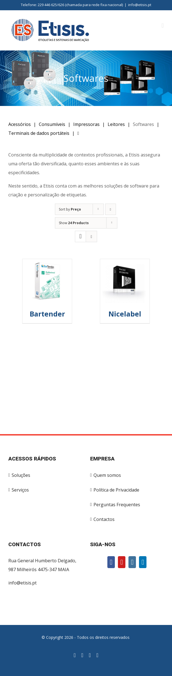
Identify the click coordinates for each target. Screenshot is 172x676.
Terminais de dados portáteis (38, 133)
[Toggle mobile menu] (162, 26)
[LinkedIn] (142, 562)
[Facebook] (111, 562)
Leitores (116, 124)
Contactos (104, 519)
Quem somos (107, 475)
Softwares (143, 124)
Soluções (21, 475)
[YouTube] (121, 562)
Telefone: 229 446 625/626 (42, 4)
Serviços (20, 490)
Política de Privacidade (116, 490)
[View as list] (91, 236)
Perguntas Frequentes (116, 505)
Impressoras (86, 124)
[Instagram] (132, 562)
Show (74, 223)
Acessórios (19, 124)
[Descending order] (110, 209)
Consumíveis (52, 124)
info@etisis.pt (139, 4)
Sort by (70, 209)
